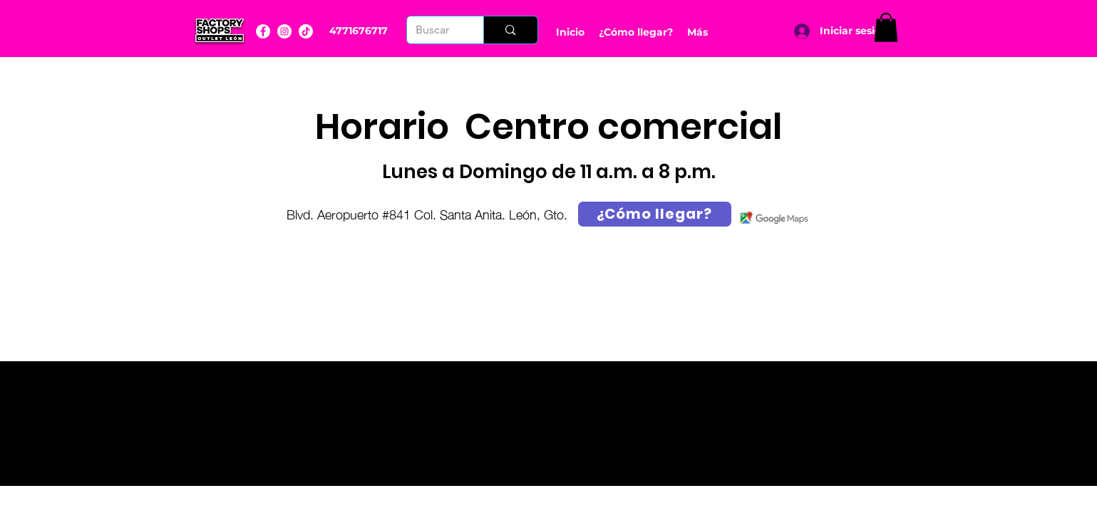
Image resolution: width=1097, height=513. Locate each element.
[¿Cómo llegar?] (654, 214)
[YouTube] (306, 31)
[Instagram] (284, 31)
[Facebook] (263, 31)
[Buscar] (435, 29)
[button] (886, 27)
